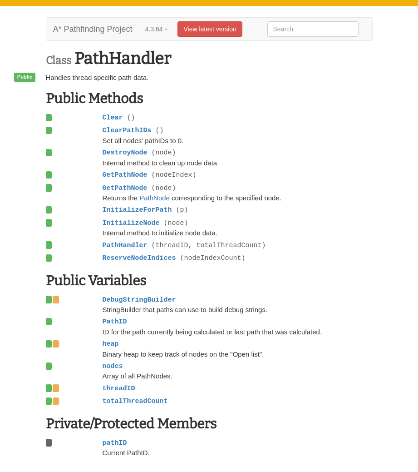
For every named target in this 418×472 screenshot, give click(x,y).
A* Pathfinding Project (93, 29)
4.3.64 (156, 29)
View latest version (209, 29)
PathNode (154, 198)
